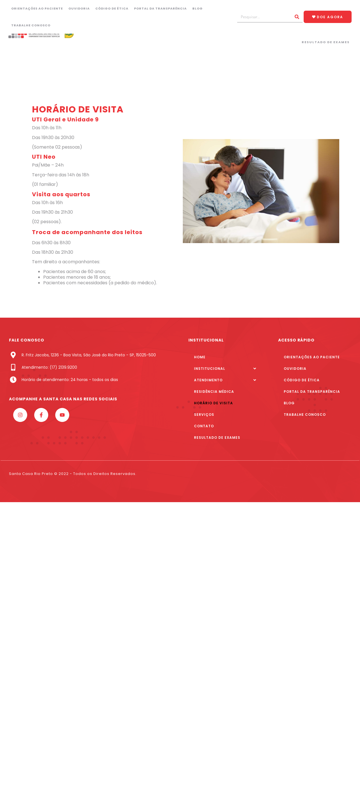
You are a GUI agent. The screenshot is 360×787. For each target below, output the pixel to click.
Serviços (204, 414)
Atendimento (208, 380)
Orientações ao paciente (37, 8)
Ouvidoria (79, 8)
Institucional (209, 368)
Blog (197, 8)
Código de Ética (111, 8)
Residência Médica (214, 391)
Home (200, 357)
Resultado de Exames (326, 42)
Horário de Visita (213, 403)
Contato (204, 426)
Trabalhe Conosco (30, 25)
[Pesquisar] (297, 16)
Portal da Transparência (160, 8)
